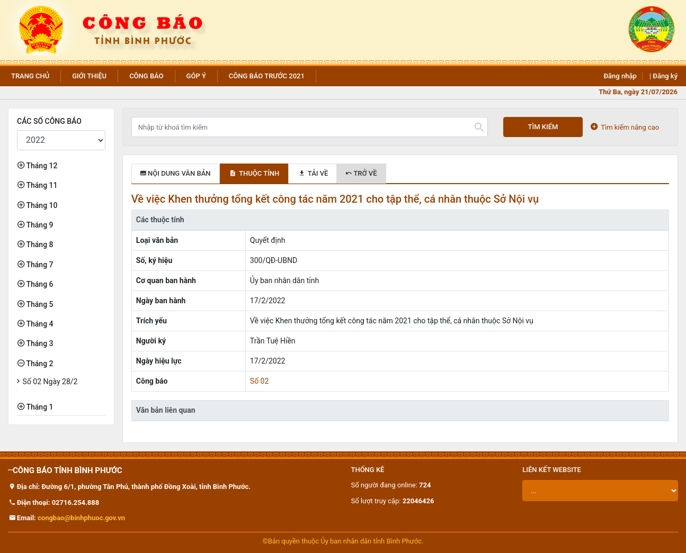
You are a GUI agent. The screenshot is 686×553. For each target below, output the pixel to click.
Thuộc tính (254, 173)
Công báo (146, 76)
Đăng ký (665, 76)
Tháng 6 (39, 284)
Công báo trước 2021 (267, 76)
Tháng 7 (39, 264)
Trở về (361, 173)
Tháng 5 (39, 304)
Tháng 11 (40, 185)
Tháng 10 (40, 205)
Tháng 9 (39, 225)
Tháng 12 (40, 165)
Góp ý (196, 76)
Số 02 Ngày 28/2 (50, 381)
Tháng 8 (39, 244)
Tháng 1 (39, 407)
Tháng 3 (39, 343)
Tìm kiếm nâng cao (625, 126)
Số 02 (259, 381)
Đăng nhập (619, 76)
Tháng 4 (39, 324)
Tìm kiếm (543, 127)
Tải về (312, 173)
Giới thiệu (89, 76)
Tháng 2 (39, 363)
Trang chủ (30, 76)
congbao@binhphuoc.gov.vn (81, 518)
